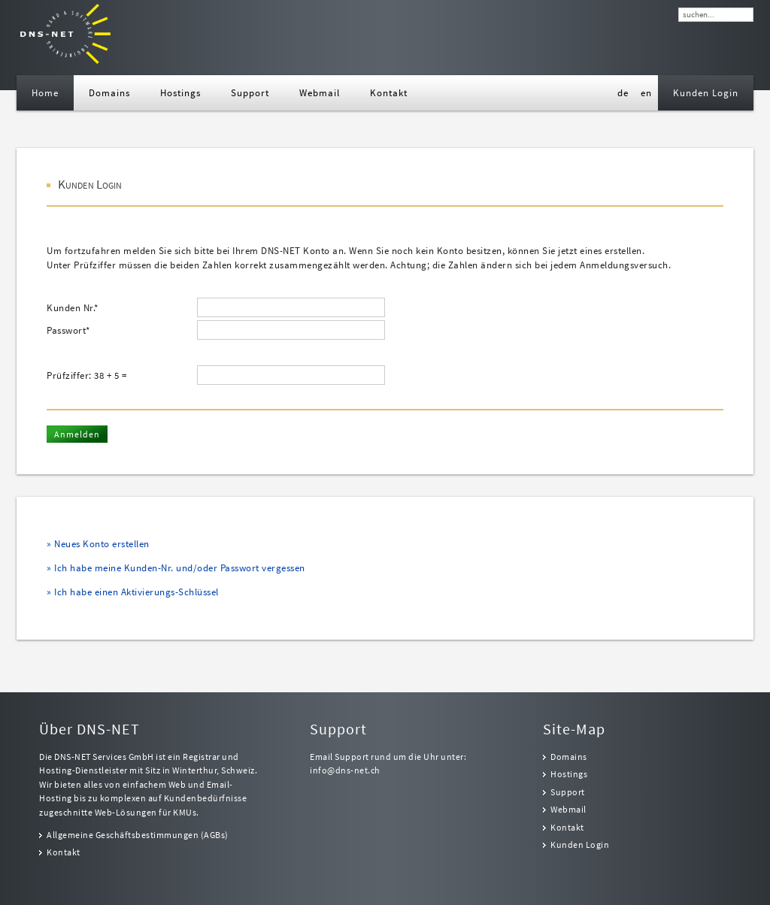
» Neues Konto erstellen (98, 543)
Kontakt (63, 852)
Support (567, 792)
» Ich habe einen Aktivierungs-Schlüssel (133, 592)
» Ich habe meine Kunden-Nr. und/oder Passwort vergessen (176, 567)
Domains (568, 757)
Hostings (568, 774)
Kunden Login (579, 845)
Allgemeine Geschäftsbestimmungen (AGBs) (138, 835)
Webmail (568, 809)
